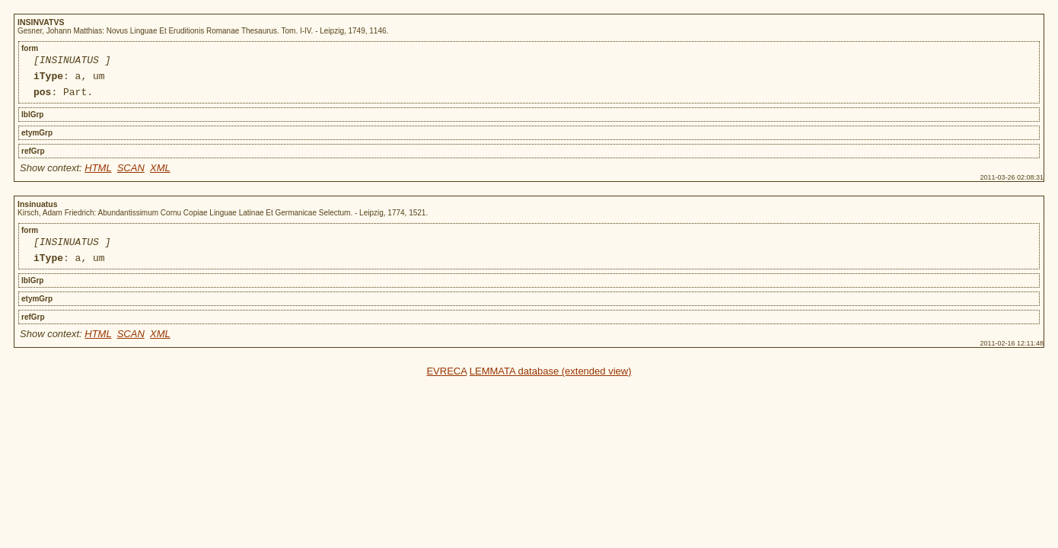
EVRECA (446, 382)
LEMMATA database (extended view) (551, 382)
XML (160, 174)
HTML (97, 174)
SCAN (131, 174)
